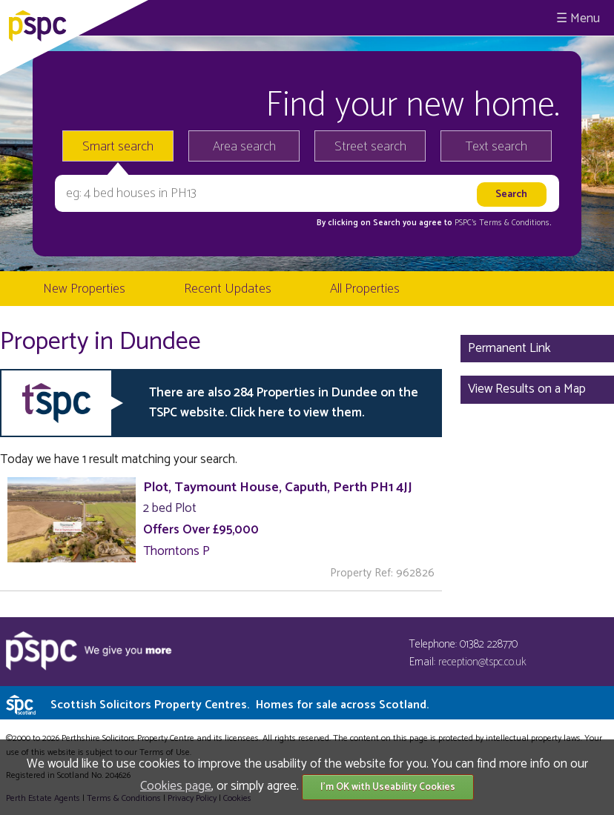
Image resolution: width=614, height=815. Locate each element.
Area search (244, 147)
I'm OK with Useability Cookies (387, 787)
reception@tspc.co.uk (482, 662)
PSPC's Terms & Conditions (502, 223)
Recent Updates (227, 289)
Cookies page (175, 786)
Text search (496, 147)
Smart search (118, 147)
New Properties (84, 289)
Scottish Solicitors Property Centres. (239, 705)
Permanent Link (509, 348)
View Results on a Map (527, 389)
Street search (370, 147)
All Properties (365, 289)
